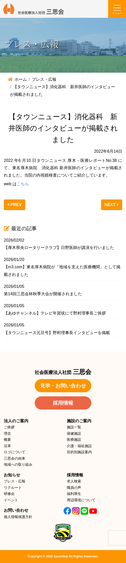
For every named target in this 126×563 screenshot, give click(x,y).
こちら (23, 184)
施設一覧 (74, 427)
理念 (7, 433)
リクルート (13, 488)
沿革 (7, 446)
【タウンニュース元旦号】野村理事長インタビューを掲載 (57, 333)
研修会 (9, 494)
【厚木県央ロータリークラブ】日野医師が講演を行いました (59, 247)
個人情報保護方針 (18, 517)
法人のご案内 (16, 421)
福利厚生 (74, 494)
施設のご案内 (79, 421)
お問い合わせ (16, 510)
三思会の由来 (14, 458)
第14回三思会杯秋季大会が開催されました (43, 294)
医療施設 (74, 439)
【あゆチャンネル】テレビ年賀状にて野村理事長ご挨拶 (55, 313)
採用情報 (63, 403)
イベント (11, 500)
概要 (7, 439)
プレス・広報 (14, 481)
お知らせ (12, 475)
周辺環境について (81, 500)
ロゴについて (14, 452)
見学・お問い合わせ (63, 385)
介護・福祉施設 (79, 446)
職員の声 (74, 488)
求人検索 (74, 481)
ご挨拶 (9, 427)
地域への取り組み (18, 464)
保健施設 (74, 433)
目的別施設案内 (79, 452)
